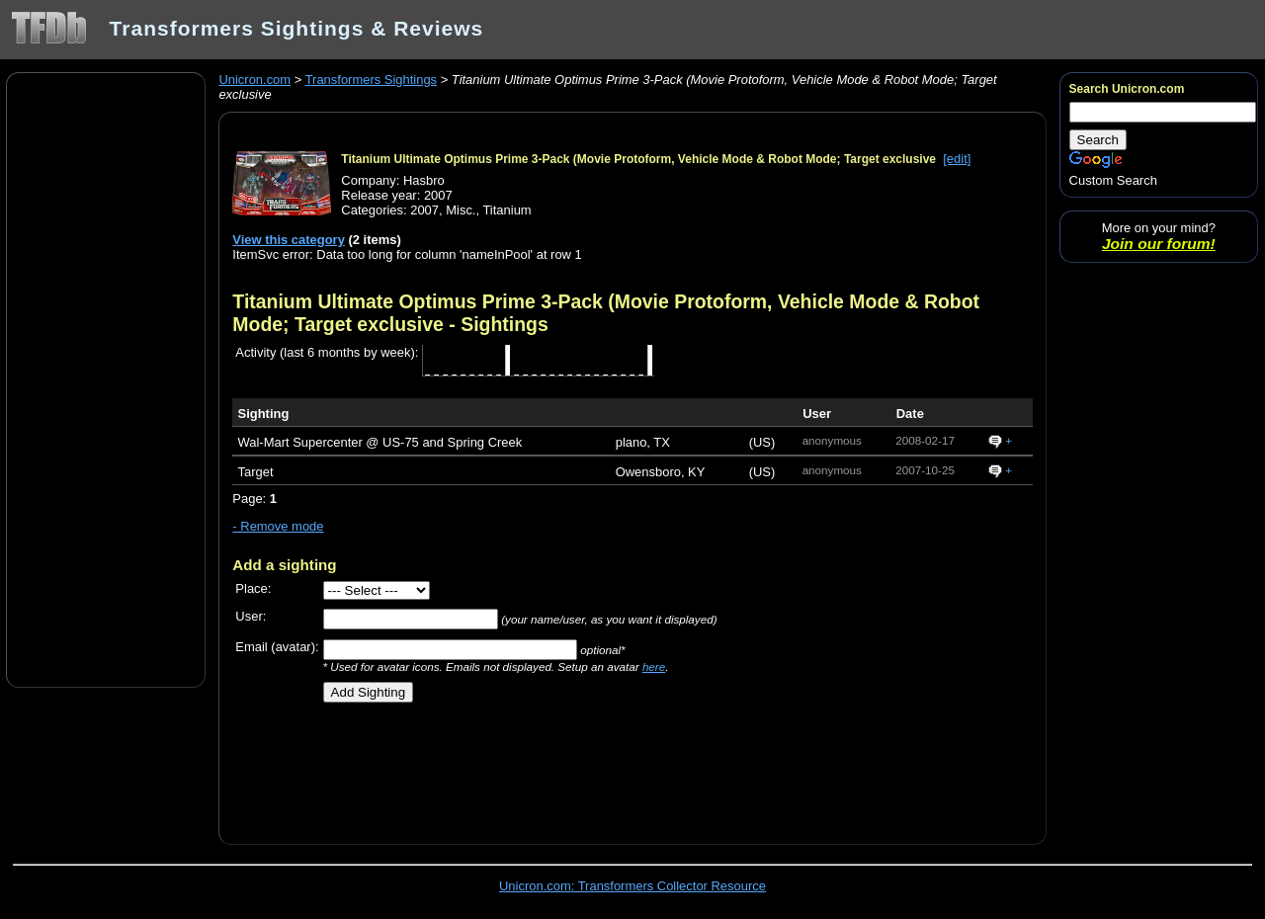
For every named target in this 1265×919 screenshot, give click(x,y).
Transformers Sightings (371, 79)
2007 (424, 210)
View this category (288, 239)
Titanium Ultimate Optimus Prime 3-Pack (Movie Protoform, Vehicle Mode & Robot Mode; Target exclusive (638, 159)
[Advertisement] (106, 378)
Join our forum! (1159, 243)
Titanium (506, 210)
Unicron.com (254, 79)
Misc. (460, 210)
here (653, 666)
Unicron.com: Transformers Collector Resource (632, 885)
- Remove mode (277, 526)
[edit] (956, 158)
